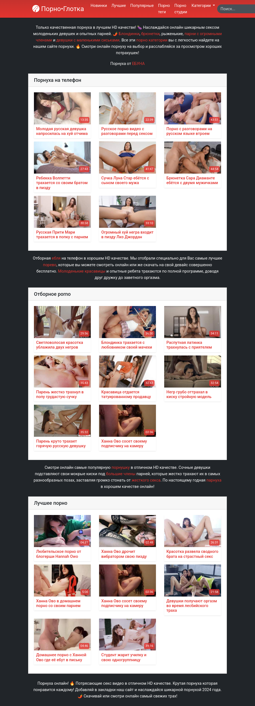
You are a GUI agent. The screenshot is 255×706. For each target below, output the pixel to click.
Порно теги (164, 8)
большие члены (121, 474)
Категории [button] (202, 5)
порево (50, 265)
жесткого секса (146, 480)
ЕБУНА (138, 63)
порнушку (120, 467)
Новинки (99, 5)
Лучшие (118, 5)
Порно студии (180, 8)
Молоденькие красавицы (81, 271)
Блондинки (129, 34)
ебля (56, 258)
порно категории (152, 40)
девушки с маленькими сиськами (87, 40)
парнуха (213, 480)
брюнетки (150, 34)
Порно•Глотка (58, 9)
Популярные (142, 5)
